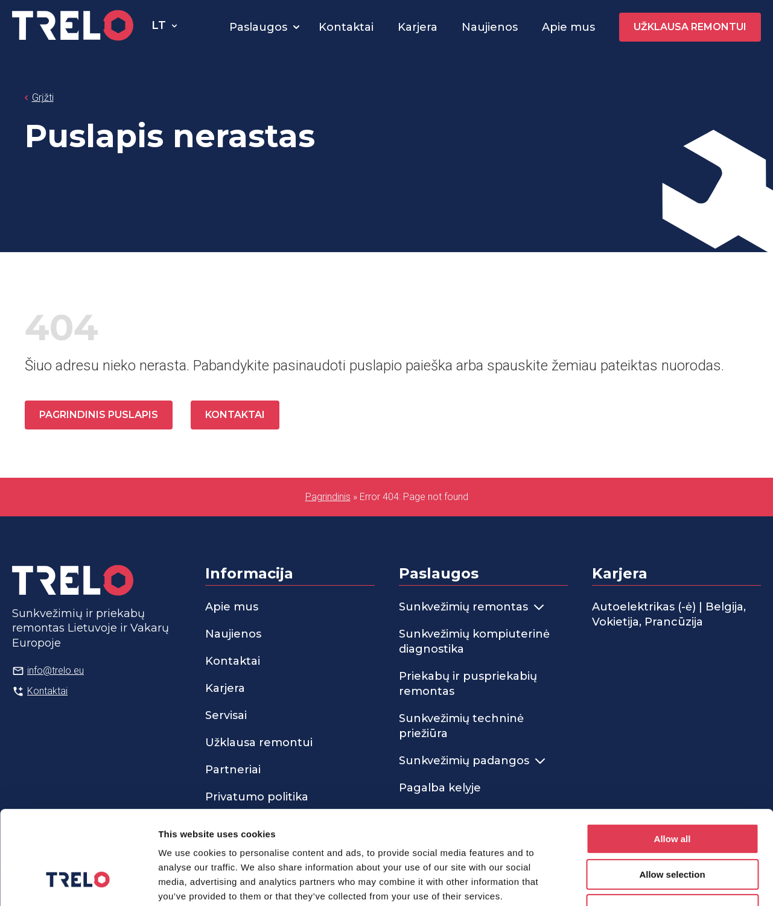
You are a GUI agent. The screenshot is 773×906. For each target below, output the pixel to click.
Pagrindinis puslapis (98, 414)
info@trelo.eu (55, 670)
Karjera (417, 27)
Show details (633, 882)
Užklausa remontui (690, 27)
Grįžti (43, 97)
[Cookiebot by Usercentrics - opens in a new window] (78, 882)
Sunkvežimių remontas (471, 606)
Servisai (226, 715)
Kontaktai (346, 27)
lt (158, 25)
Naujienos (490, 27)
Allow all (672, 758)
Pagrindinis (328, 496)
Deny (672, 829)
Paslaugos (258, 27)
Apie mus (568, 27)
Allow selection (672, 794)
